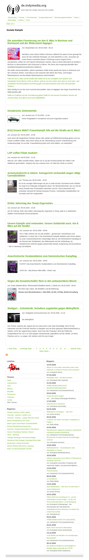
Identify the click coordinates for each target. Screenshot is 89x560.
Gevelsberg (17, 432)
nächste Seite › (76, 349)
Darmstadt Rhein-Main (33, 440)
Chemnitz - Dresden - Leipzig (17, 418)
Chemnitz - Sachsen (14, 415)
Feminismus (11, 394)
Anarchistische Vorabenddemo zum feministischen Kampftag (42, 256)
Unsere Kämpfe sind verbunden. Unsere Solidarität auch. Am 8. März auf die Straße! (43, 224)
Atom (9, 386)
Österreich (31, 418)
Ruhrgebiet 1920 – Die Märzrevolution (59, 378)
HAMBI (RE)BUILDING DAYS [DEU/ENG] (61, 520)
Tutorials (21, 17)
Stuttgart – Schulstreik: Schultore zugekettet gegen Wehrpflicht (43, 308)
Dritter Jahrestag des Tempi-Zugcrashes (30, 203)
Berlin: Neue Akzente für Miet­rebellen (59, 527)
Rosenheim (25, 443)
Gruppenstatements (45, 17)
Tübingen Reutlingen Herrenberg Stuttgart (21, 437)
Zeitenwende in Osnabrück (56, 404)
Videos (76, 17)
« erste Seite (12, 349)
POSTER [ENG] (52, 471)
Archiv (28, 20)
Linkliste (21, 20)
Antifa (9, 380)
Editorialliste (12, 20)
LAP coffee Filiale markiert (22, 153)
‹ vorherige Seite (25, 349)
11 (65, 349)
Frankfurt (25, 415)
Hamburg (30, 446)
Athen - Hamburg (13, 435)
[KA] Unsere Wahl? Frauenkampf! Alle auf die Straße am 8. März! (44, 130)
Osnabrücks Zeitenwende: (22, 110)
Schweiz (10, 412)
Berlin (37, 418)
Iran (29, 415)
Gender (9, 400)
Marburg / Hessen (27, 432)
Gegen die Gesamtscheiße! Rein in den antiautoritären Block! (42, 281)
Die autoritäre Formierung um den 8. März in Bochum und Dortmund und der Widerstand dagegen (40, 41)
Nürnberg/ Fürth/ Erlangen (16, 440)
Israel (28, 421)
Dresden (29, 449)
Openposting (12, 17)
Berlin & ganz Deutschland (16, 423)
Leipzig (27, 412)
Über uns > (11, 24)
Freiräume (10, 397)
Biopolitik (10, 391)
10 (61, 349)
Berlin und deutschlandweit (16, 449)
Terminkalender (31, 17)
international (35, 429)
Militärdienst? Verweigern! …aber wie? (60, 412)
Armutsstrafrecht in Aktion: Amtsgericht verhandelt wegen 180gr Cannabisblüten (44, 174)
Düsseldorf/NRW (31, 423)
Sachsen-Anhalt (19, 412)
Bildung (9, 389)
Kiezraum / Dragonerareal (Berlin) (18, 429)
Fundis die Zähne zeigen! (55, 396)
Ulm (23, 421)
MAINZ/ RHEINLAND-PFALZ (17, 446)
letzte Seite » (44, 351)
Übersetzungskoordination (63, 17)
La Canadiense (52, 479)
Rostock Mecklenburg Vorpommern (19, 426)
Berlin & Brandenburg (14, 421)
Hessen (9, 432)
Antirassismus (12, 383)
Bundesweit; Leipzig (14, 443)
